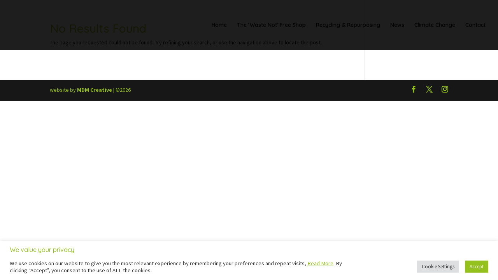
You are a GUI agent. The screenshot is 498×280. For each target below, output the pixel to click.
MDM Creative (94, 89)
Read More (320, 263)
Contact (475, 25)
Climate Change (434, 25)
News (397, 25)
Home (219, 25)
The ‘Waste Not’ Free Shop (271, 25)
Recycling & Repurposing (348, 25)
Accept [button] (477, 266)
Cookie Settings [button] (438, 266)
